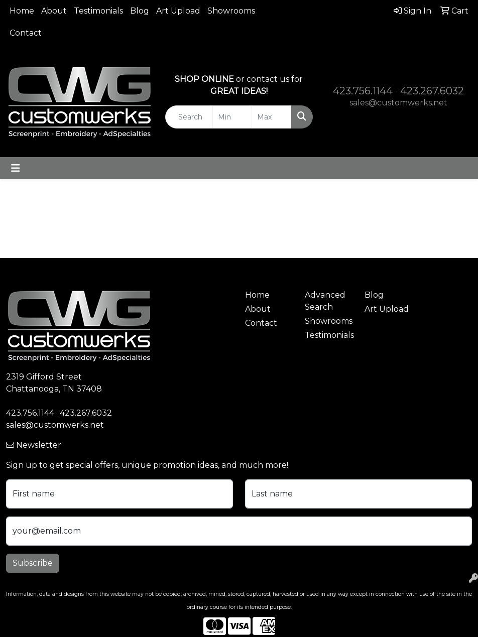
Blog (139, 11)
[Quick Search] (188, 117)
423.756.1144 (363, 91)
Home (22, 11)
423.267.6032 (432, 91)
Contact (26, 33)
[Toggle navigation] (15, 168)
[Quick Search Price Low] (232, 117)
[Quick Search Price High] (271, 117)
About (54, 11)
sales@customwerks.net (398, 102)
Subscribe (33, 563)
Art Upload (178, 11)
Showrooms (231, 11)
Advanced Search (325, 301)
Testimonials (98, 11)
